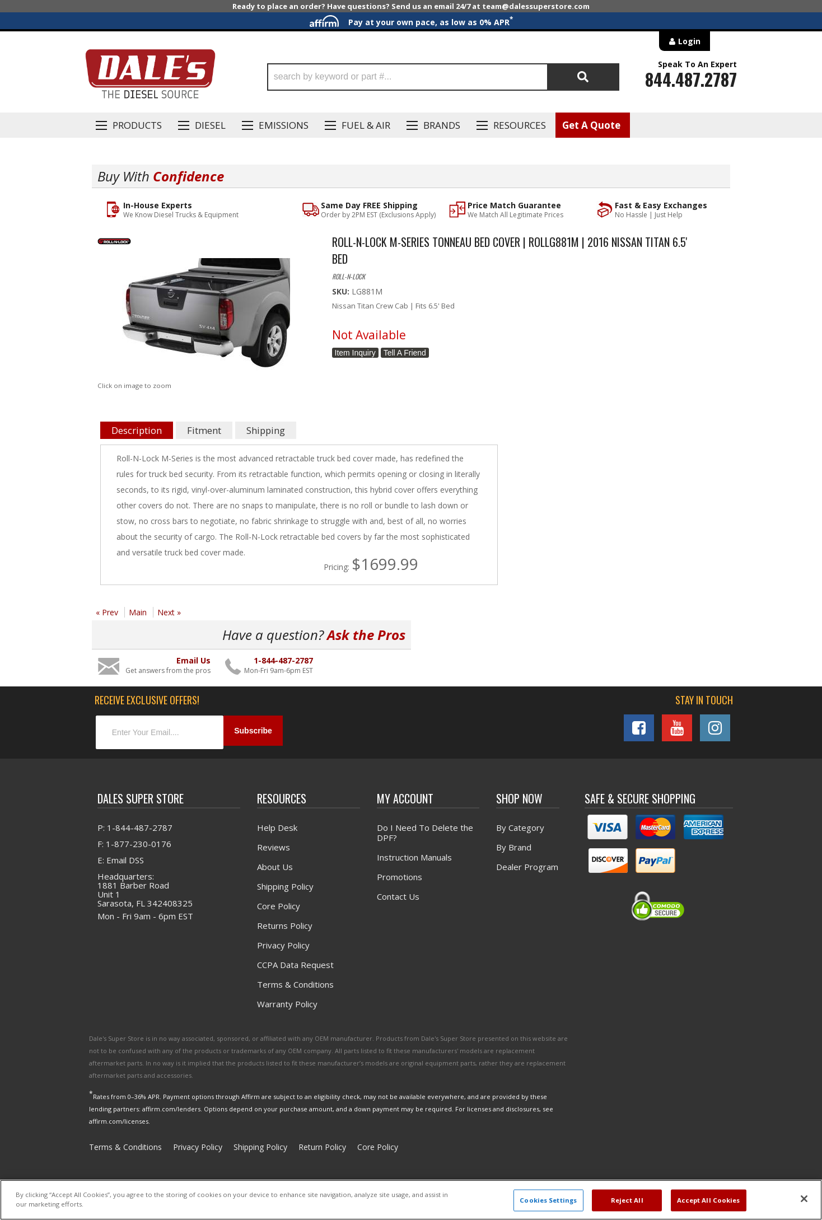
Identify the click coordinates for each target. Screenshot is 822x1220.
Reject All (627, 1200)
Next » (169, 612)
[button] (443, 77)
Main (138, 612)
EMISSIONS (284, 125)
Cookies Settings (548, 1200)
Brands (441, 125)
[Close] (804, 1198)
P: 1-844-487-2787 (134, 824)
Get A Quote (591, 125)
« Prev (107, 612)
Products (137, 125)
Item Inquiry (355, 353)
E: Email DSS (120, 857)
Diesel (210, 125)
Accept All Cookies (708, 1200)
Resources (519, 125)
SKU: (342, 292)
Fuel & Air (366, 125)
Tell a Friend (405, 353)
